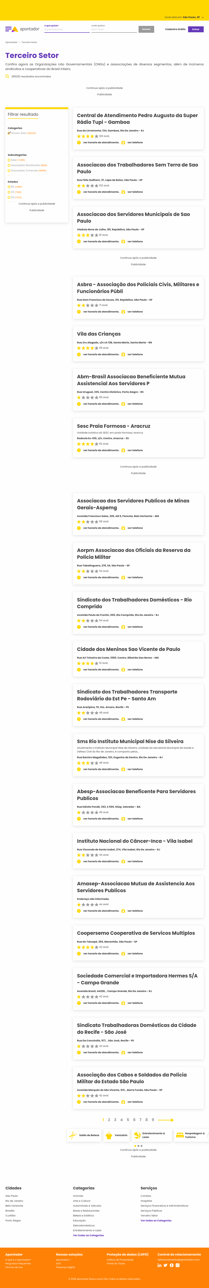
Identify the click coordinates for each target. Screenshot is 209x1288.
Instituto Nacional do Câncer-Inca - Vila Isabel (138, 841)
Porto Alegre (13, 1220)
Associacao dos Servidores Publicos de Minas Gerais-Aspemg (137, 504)
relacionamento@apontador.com (179, 1259)
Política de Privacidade (120, 1259)
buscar (146, 29)
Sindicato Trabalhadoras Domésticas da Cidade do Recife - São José (140, 1028)
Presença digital (65, 1267)
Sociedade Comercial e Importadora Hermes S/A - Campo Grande (136, 979)
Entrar (195, 29)
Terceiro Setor (149, 1215)
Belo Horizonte (14, 1206)
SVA (58, 1263)
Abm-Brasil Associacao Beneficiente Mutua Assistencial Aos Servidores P (135, 380)
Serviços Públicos (151, 1211)
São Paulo (11, 1196)
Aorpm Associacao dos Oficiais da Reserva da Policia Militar (137, 553)
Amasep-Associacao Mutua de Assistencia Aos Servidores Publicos (140, 887)
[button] (137, 1146)
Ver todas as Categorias (88, 1235)
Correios (146, 1196)
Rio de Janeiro (14, 1201)
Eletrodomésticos (84, 1225)
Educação (79, 1220)
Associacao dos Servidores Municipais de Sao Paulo (137, 217)
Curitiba (10, 1215)
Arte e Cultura (81, 1201)
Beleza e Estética (83, 1215)
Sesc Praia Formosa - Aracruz (117, 426)
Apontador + (63, 1259)
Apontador (11, 42)
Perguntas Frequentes (18, 1263)
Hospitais (146, 1201)
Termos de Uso (14, 1267)
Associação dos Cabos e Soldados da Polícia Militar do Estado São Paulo (136, 1078)
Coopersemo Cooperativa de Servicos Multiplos (140, 933)
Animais (78, 1196)
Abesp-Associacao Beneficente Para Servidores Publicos (140, 795)
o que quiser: (51, 25)
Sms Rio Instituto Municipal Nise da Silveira (134, 741)
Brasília (10, 1211)
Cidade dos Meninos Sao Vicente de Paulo (132, 649)
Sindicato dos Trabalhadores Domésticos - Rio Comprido (138, 603)
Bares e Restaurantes (86, 1211)
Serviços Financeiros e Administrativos (164, 1206)
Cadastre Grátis (175, 29)
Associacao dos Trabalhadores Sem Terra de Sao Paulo (136, 168)
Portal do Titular (116, 1263)
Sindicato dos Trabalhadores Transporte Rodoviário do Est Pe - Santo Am (131, 695)
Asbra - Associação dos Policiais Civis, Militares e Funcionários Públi (140, 288)
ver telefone (139, 142)
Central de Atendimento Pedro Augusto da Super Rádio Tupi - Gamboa (133, 119)
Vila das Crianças (103, 333)
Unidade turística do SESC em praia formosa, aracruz (114, 432)
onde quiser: (98, 25)
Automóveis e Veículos (87, 1206)
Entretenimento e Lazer (87, 1230)
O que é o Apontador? (18, 1259)
